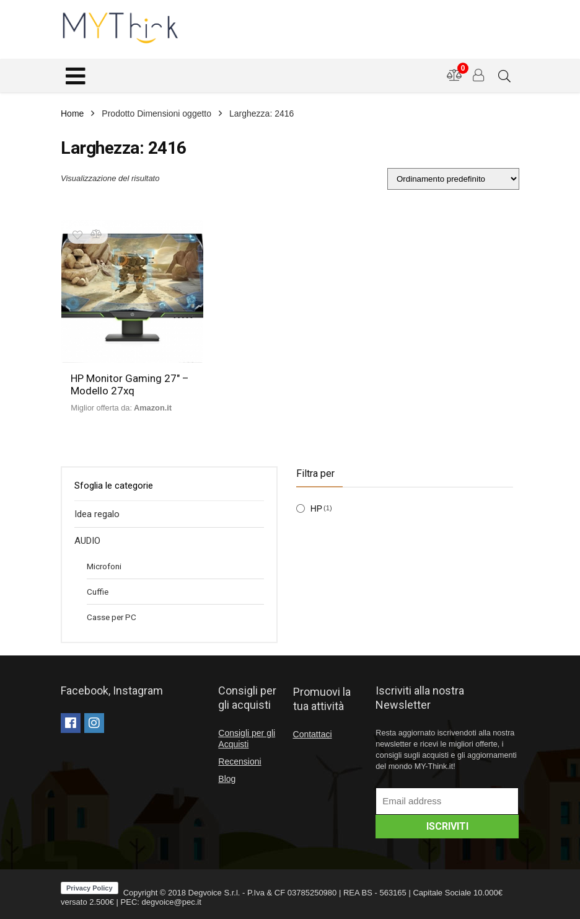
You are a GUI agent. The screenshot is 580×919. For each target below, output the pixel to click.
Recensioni (239, 761)
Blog (226, 779)
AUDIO (87, 540)
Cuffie (97, 592)
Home (72, 113)
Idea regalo (97, 514)
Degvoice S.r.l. (214, 892)
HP (316, 508)
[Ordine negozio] (453, 179)
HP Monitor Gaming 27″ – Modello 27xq (130, 384)
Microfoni (104, 566)
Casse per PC (111, 617)
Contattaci (312, 734)
